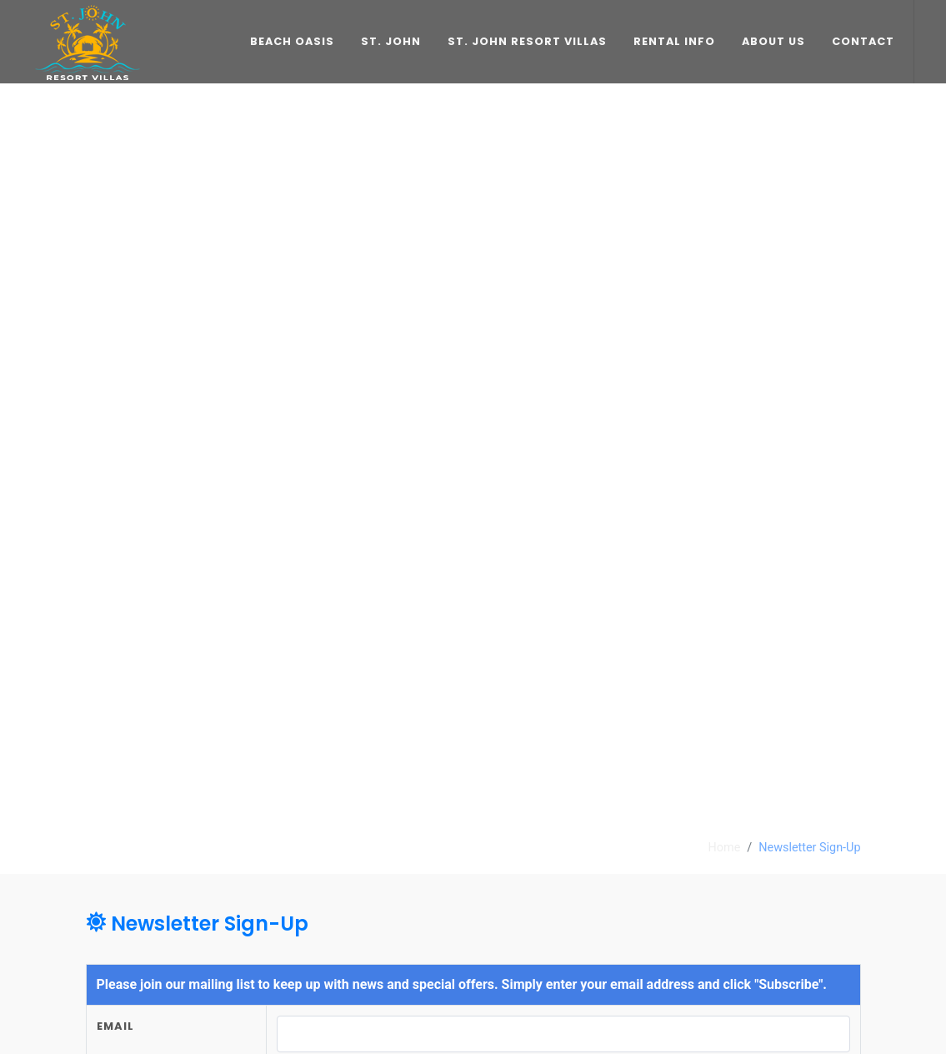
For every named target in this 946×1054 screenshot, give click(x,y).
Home (724, 848)
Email (115, 1026)
